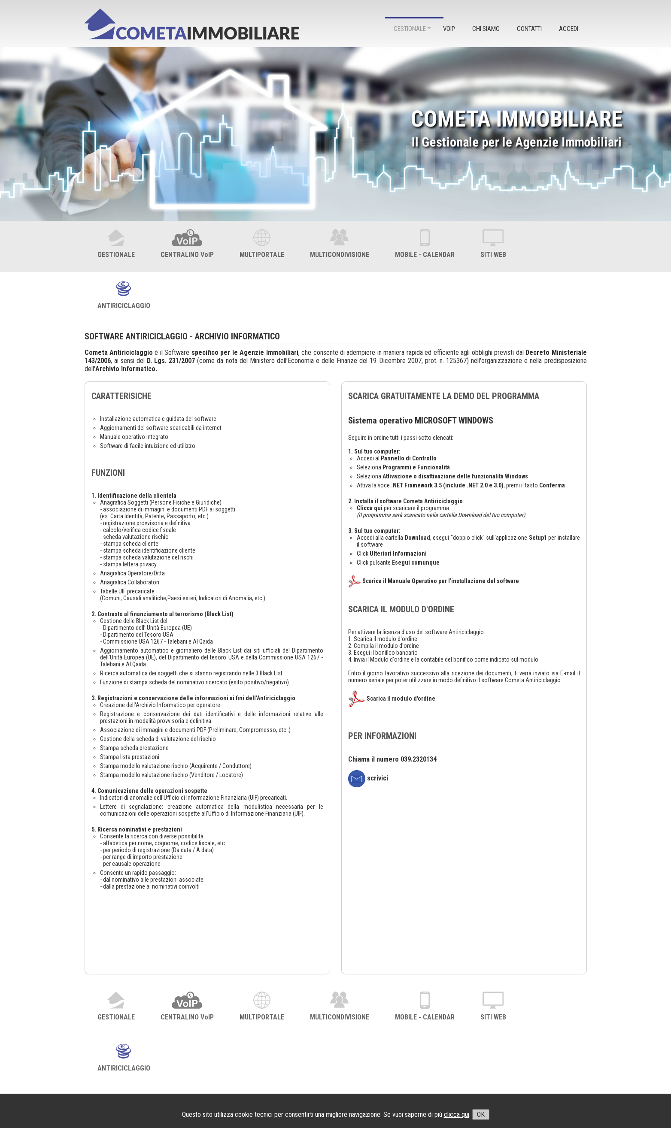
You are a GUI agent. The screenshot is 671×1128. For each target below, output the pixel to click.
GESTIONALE (410, 29)
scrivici (368, 778)
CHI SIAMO (486, 29)
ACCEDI (568, 29)
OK (481, 1114)
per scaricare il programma (403, 508)
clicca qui (456, 1114)
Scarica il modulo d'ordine (401, 698)
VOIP (449, 29)
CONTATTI (529, 29)
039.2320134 (419, 759)
